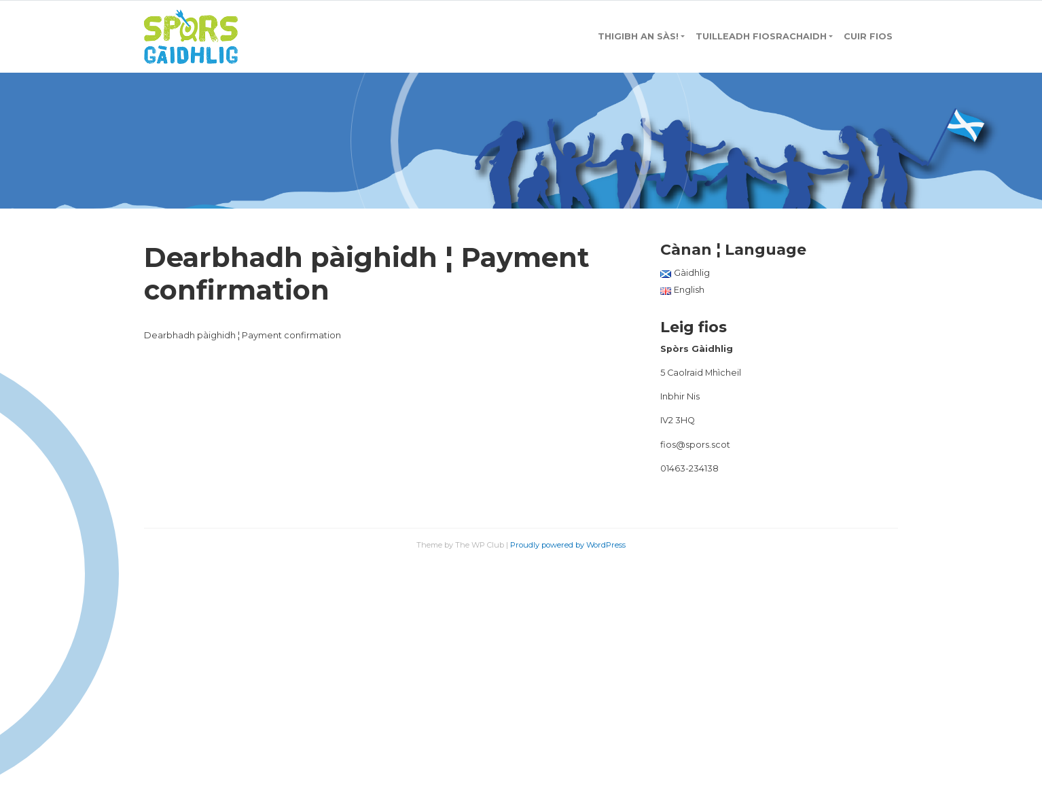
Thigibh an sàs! (638, 36)
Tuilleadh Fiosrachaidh (761, 36)
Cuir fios (868, 36)
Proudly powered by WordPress (568, 545)
